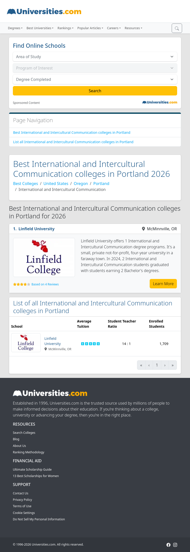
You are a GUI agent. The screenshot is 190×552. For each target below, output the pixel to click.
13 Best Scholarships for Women (36, 476)
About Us (19, 446)
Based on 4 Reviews (45, 284)
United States (56, 183)
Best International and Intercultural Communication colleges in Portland (71, 132)
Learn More (163, 283)
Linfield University (37, 228)
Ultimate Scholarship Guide (32, 469)
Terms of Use (22, 506)
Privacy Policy (22, 500)
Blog (16, 439)
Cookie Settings (24, 513)
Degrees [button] (14, 28)
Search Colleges (24, 433)
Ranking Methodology (28, 452)
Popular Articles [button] (89, 28)
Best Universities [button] (38, 28)
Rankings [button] (64, 28)
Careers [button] (113, 28)
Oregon (81, 183)
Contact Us (20, 493)
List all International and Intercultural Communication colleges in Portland (73, 141)
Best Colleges (25, 183)
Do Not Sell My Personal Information (39, 519)
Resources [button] (132, 28)
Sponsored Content (26, 103)
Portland (101, 183)
